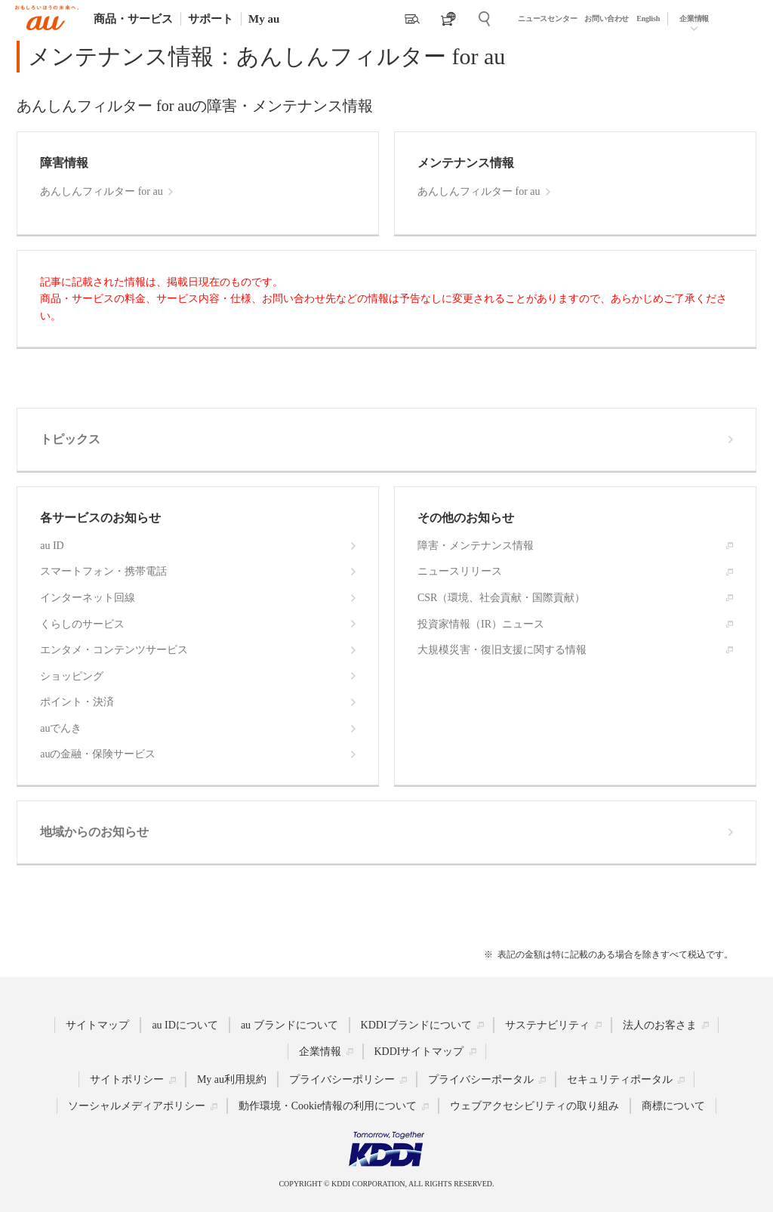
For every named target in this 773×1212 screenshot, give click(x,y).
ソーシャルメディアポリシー (136, 1106)
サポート (210, 19)
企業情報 (694, 18)
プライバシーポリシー (342, 1079)
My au (263, 19)
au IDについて (185, 1024)
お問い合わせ (606, 18)
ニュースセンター (547, 18)
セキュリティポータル (620, 1079)
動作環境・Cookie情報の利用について (328, 1106)
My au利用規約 (231, 1079)
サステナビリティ (547, 1024)
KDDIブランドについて (416, 1024)
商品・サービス (133, 19)
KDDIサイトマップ (419, 1050)
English (648, 18)
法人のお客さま (660, 1024)
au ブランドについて (289, 1024)
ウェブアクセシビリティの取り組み (534, 1106)
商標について (673, 1106)
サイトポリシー (127, 1079)
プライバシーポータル (481, 1079)
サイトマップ (97, 1024)
